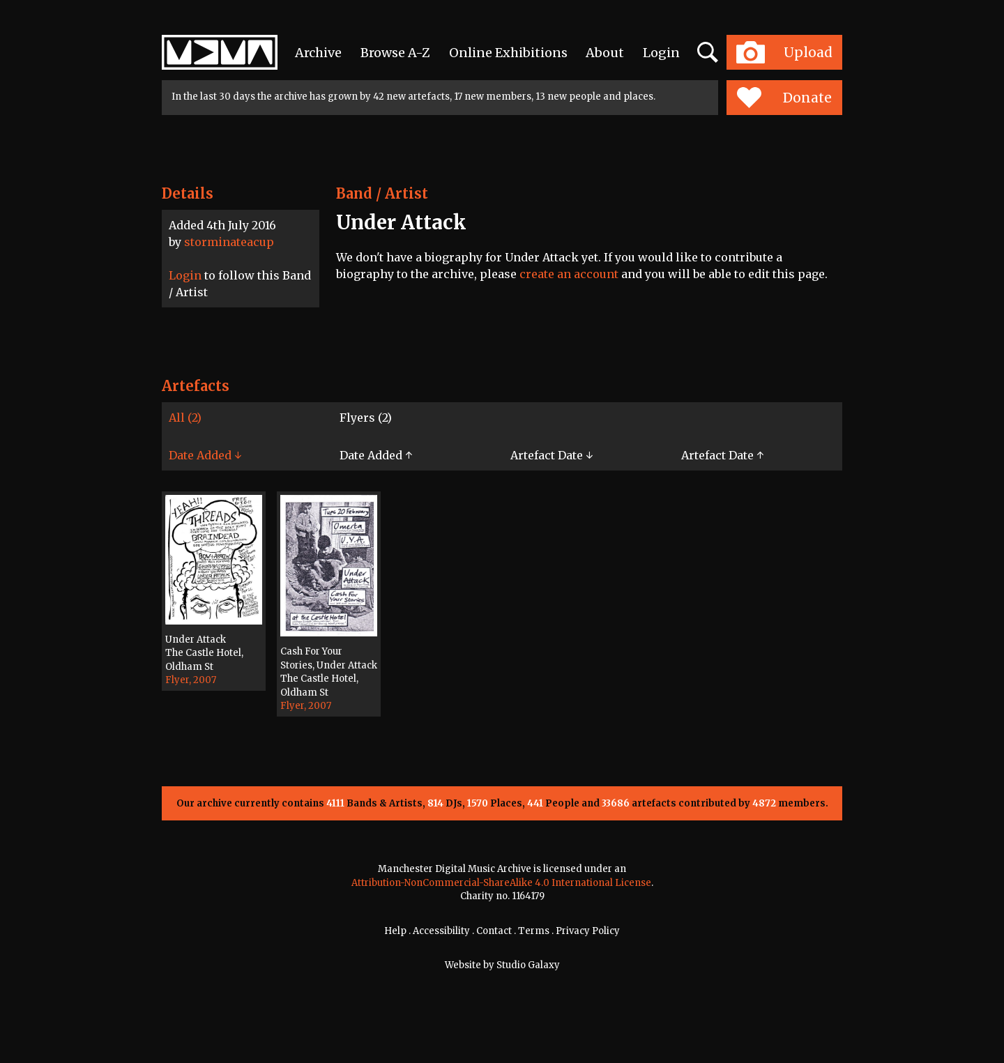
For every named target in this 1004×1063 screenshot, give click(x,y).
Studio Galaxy (528, 965)
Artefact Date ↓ (551, 455)
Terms (533, 931)
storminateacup (229, 242)
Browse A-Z (395, 53)
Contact (494, 931)
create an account (568, 274)
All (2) (185, 418)
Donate (784, 97)
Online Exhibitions (508, 53)
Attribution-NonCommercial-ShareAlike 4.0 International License (501, 883)
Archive (318, 53)
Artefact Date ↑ (722, 455)
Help (395, 931)
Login (661, 53)
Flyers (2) (366, 418)
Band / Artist (382, 193)
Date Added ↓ (205, 455)
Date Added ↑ (376, 455)
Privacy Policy (588, 931)
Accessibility (441, 931)
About (605, 53)
